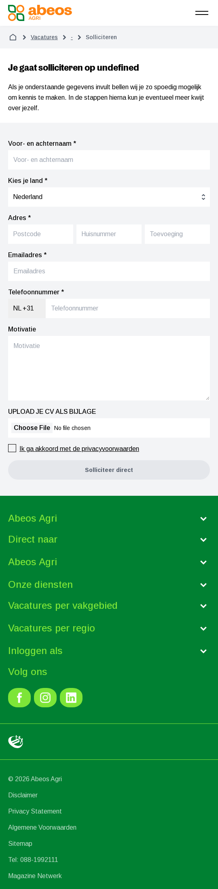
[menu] (202, 13)
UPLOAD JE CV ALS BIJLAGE (52, 411)
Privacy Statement (35, 811)
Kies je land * (27, 180)
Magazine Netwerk (35, 875)
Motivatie (22, 329)
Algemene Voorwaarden (42, 827)
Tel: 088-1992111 (33, 859)
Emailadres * (27, 255)
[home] (13, 37)
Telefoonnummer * (36, 292)
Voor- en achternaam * (42, 143)
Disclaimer (23, 795)
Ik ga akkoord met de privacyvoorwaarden (79, 448)
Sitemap (20, 843)
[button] (109, 470)
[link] (19, 697)
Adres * (19, 217)
